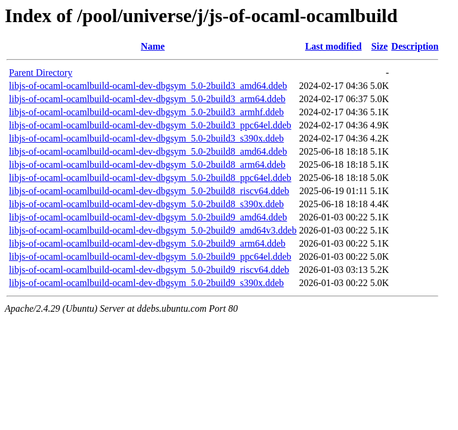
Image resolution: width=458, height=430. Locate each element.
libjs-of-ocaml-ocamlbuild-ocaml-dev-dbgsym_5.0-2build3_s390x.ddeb (146, 138)
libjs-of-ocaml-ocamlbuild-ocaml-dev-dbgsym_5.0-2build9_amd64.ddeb (148, 217)
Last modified (333, 46)
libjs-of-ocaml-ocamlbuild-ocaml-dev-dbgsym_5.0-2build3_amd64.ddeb (148, 86)
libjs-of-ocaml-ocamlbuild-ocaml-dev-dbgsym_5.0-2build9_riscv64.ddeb (149, 270)
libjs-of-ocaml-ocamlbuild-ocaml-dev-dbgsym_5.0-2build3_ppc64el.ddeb (150, 125)
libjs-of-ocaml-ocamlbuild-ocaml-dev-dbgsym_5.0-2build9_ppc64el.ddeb (150, 256)
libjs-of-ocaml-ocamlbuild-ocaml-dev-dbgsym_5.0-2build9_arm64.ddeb (147, 243)
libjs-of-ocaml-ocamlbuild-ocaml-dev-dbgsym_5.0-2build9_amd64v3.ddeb (153, 230)
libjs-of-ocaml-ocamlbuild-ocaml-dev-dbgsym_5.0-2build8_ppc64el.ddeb (150, 178)
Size (379, 46)
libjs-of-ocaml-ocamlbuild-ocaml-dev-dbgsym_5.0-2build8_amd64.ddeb (148, 151)
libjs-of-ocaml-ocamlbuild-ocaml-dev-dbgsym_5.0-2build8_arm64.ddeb (147, 164)
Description (414, 46)
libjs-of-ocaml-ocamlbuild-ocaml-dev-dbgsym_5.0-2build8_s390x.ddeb (146, 204)
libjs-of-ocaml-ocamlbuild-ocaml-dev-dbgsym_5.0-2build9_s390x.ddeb (146, 283)
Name (153, 46)
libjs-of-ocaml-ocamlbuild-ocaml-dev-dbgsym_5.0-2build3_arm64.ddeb (147, 99)
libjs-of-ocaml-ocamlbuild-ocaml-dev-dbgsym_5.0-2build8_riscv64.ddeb (149, 191)
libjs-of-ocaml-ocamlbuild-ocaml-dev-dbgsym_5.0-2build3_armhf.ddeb (146, 112)
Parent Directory (40, 72)
